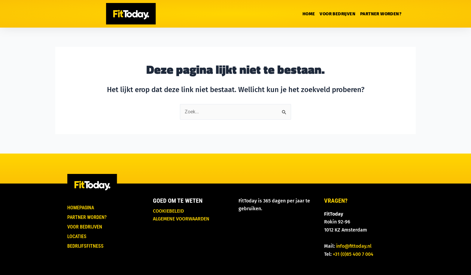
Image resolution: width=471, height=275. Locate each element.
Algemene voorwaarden (181, 219)
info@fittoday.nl (354, 246)
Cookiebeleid (168, 211)
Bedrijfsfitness (85, 246)
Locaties (77, 236)
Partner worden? (380, 13)
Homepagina (80, 208)
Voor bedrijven (337, 13)
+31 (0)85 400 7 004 (353, 254)
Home (308, 13)
